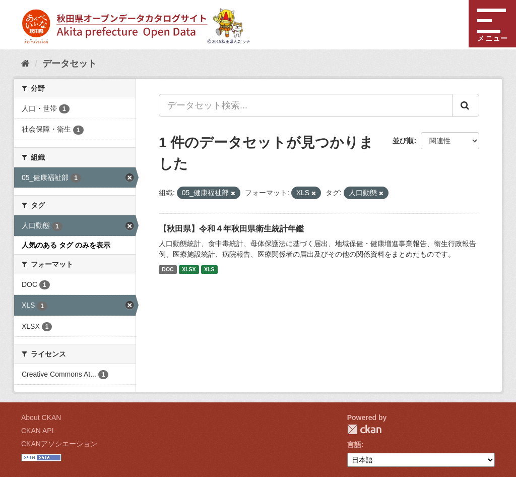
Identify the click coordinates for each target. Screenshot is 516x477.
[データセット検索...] (306, 105)
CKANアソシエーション (59, 444)
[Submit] (465, 105)
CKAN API (37, 431)
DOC (167, 269)
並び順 (403, 141)
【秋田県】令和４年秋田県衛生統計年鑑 (231, 228)
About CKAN (41, 417)
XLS (209, 269)
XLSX (189, 269)
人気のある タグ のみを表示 (66, 245)
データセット (69, 63)
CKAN (364, 429)
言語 (354, 445)
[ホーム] (25, 63)
